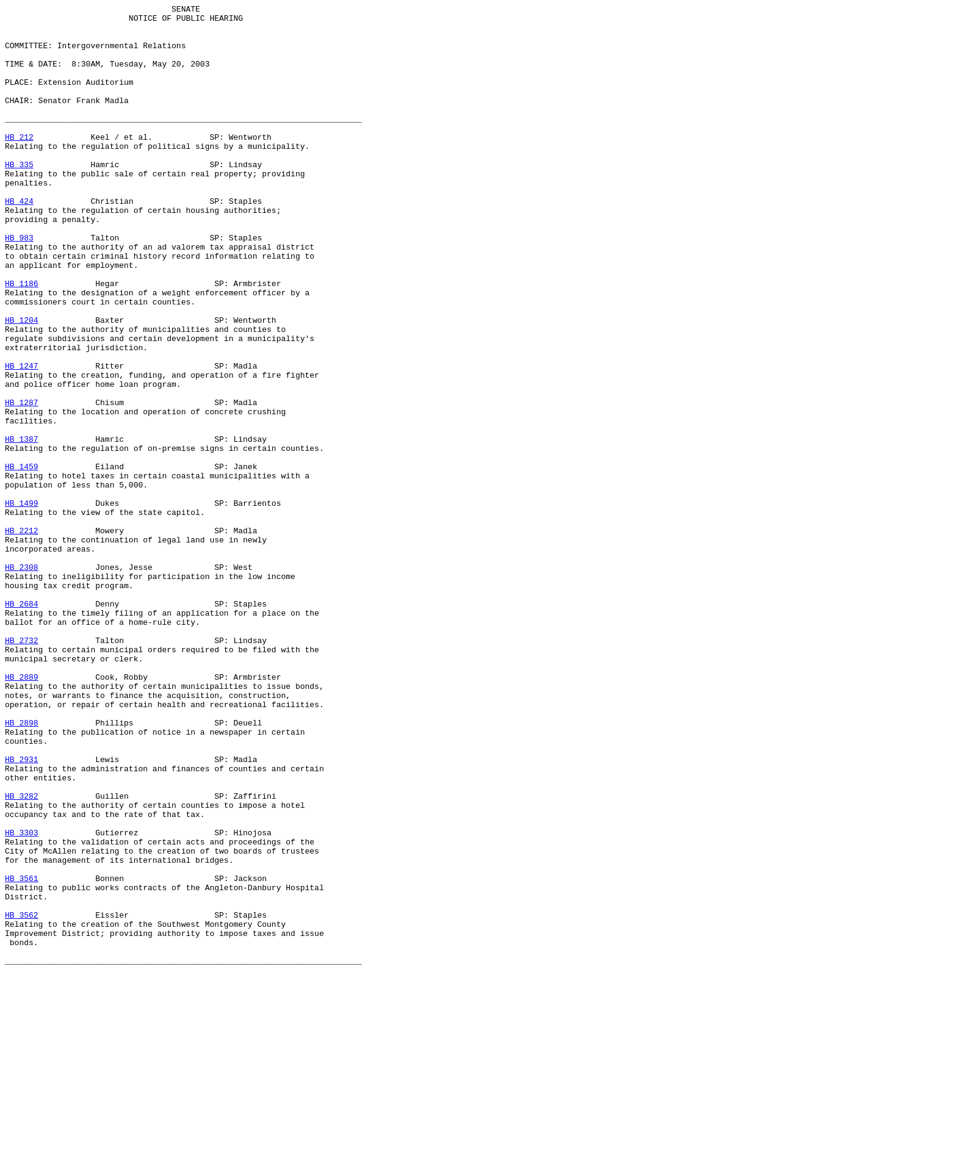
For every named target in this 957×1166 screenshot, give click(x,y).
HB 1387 (21, 526)
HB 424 (19, 241)
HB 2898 (21, 867)
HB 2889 (21, 812)
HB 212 (19, 164)
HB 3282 (21, 954)
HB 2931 (21, 910)
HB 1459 (21, 559)
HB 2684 (21, 724)
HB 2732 (21, 768)
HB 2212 (21, 636)
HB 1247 (21, 438)
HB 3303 (21, 998)
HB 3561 (21, 1053)
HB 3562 (21, 1097)
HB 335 (19, 197)
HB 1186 (21, 339)
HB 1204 (21, 383)
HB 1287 (21, 482)
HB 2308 (21, 680)
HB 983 (19, 284)
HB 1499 (21, 603)
